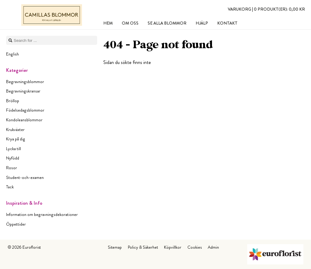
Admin (213, 247)
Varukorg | (266, 9)
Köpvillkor (172, 247)
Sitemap (115, 247)
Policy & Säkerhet (143, 247)
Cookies (194, 247)
